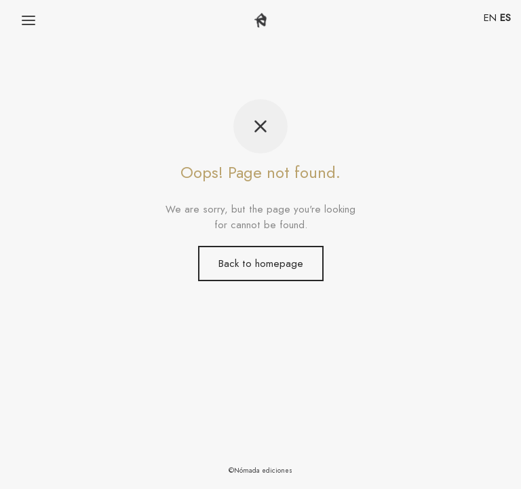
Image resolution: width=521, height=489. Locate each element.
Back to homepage (260, 263)
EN (490, 17)
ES (505, 17)
